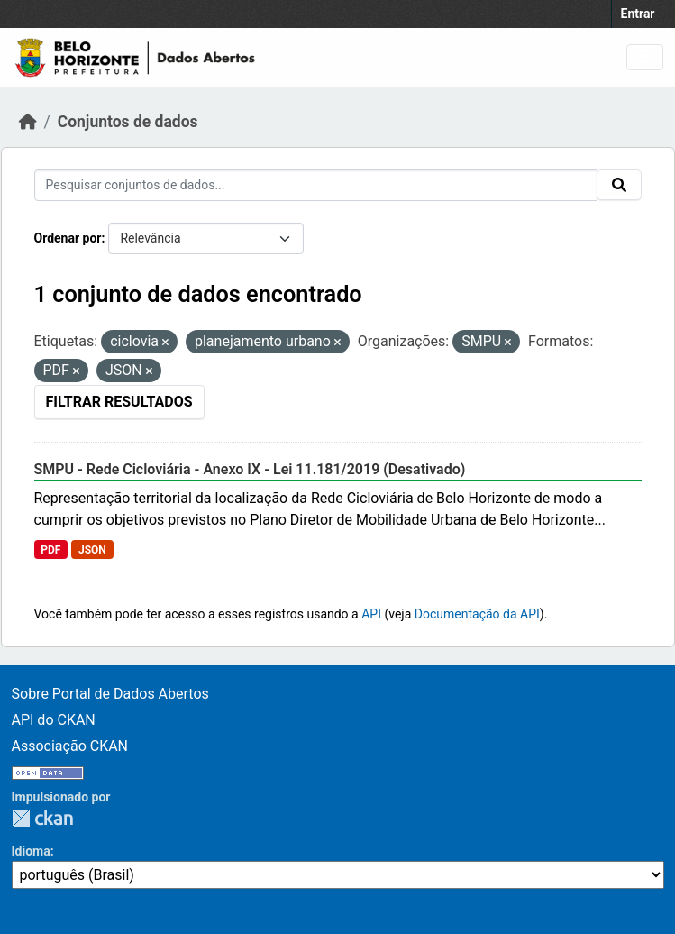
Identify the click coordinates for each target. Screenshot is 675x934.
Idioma (31, 851)
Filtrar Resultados (119, 401)
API (371, 614)
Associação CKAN (70, 746)
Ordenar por (68, 238)
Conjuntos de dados (128, 122)
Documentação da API (477, 614)
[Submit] (619, 184)
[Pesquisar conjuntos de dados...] (315, 185)
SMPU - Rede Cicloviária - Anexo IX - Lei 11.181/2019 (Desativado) (250, 469)
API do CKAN (54, 719)
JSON (92, 550)
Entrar (638, 13)
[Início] (28, 122)
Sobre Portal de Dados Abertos (110, 693)
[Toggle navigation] (644, 57)
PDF (50, 550)
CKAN (42, 818)
